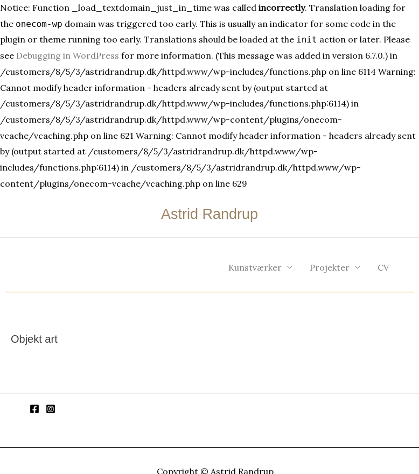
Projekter (330, 267)
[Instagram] (50, 409)
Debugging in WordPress (67, 55)
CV (383, 267)
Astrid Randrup (209, 214)
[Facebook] (34, 409)
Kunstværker (255, 267)
